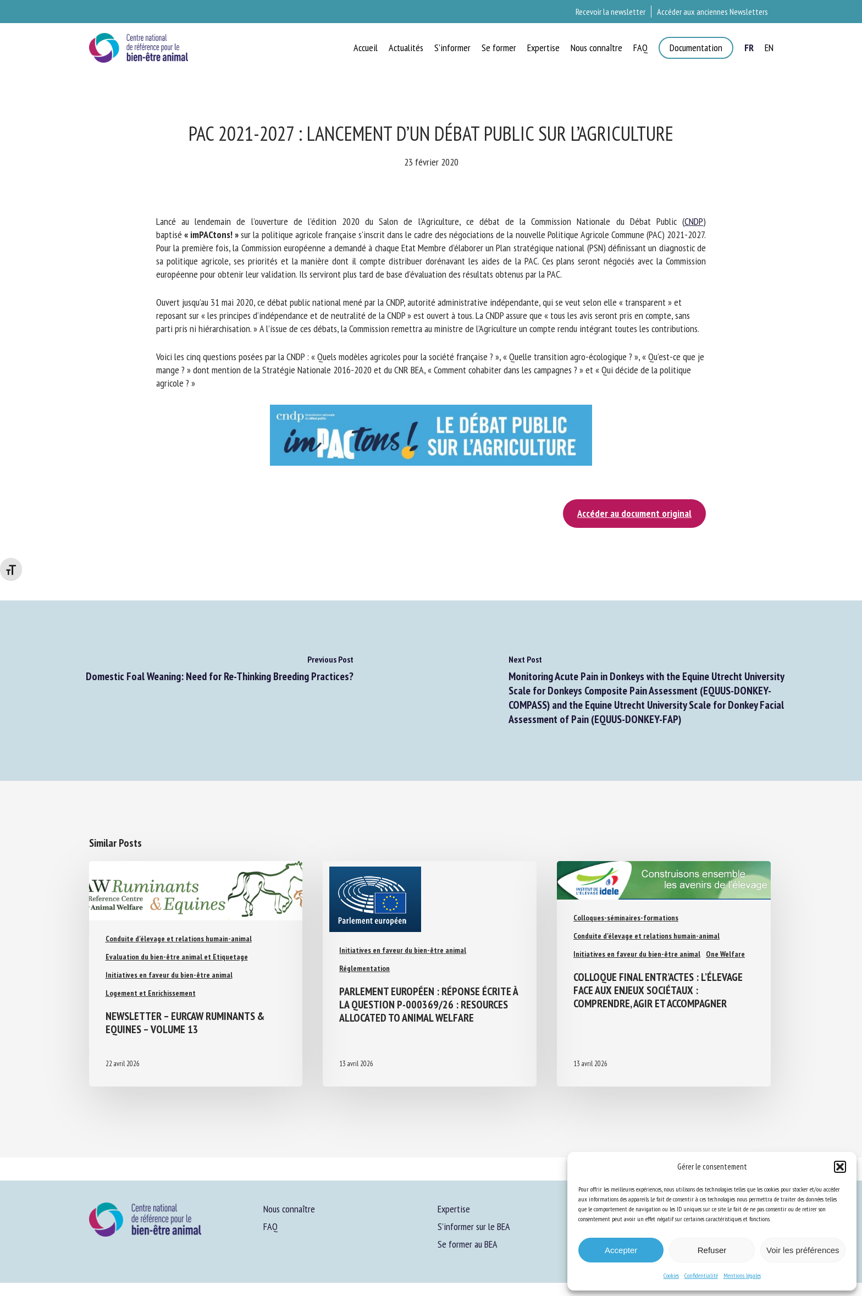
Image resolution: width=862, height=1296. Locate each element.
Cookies (671, 1275)
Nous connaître (289, 1209)
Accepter (621, 1250)
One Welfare (725, 954)
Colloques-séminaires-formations (625, 918)
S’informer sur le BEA (474, 1226)
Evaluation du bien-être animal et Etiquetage (177, 957)
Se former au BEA (468, 1244)
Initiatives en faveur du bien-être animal (169, 975)
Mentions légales (742, 1275)
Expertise (454, 1209)
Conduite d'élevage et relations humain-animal (179, 939)
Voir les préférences (802, 1250)
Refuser (712, 1250)
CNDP (693, 221)
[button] (840, 1166)
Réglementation (364, 968)
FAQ (270, 1226)
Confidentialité (701, 1275)
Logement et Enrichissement (151, 993)
